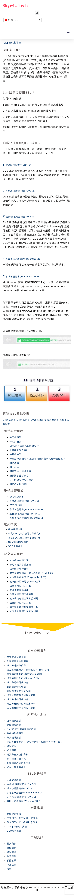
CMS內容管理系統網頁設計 (24, 446)
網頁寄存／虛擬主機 (20, 471)
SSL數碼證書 (17, 497)
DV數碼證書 (9, 420)
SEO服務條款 (15, 546)
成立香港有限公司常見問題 (24, 598)
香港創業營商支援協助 (21, 594)
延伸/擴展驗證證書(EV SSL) (25, 514)
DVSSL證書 (16, 505)
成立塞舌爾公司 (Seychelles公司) (28, 577)
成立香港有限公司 (19, 560)
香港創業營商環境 (19, 590)
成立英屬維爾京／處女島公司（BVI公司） (32, 573)
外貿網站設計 (17, 454)
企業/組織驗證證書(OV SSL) (25, 501)
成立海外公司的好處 (20, 603)
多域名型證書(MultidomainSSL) (23, 276)
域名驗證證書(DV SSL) (19, 788)
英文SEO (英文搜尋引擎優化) (24, 538)
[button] (68, 33)
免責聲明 (11, 856)
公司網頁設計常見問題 (21, 480)
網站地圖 (11, 852)
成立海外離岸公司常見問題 (24, 611)
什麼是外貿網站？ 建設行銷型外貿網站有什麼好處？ (37, 458)
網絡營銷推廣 (15, 529)
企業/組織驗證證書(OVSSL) (21, 191)
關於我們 (11, 843)
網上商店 (14, 467)
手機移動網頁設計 (19, 450)
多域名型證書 (51, 420)
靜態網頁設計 (17, 441)
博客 (9, 869)
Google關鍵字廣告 (18, 542)
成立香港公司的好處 (20, 586)
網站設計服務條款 (19, 484)
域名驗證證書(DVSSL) (18, 165)
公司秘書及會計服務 (20, 564)
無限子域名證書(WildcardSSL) (22, 259)
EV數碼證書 (37, 420)
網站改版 (14, 463)
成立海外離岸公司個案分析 (24, 607)
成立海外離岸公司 (19, 569)
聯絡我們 (11, 848)
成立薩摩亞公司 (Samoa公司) (26, 581)
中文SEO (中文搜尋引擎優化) (24, 533)
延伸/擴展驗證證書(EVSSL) (20, 217)
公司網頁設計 (17, 437)
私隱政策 (11, 860)
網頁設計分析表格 (19, 475)
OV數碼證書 (23, 420)
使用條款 (11, 865)
